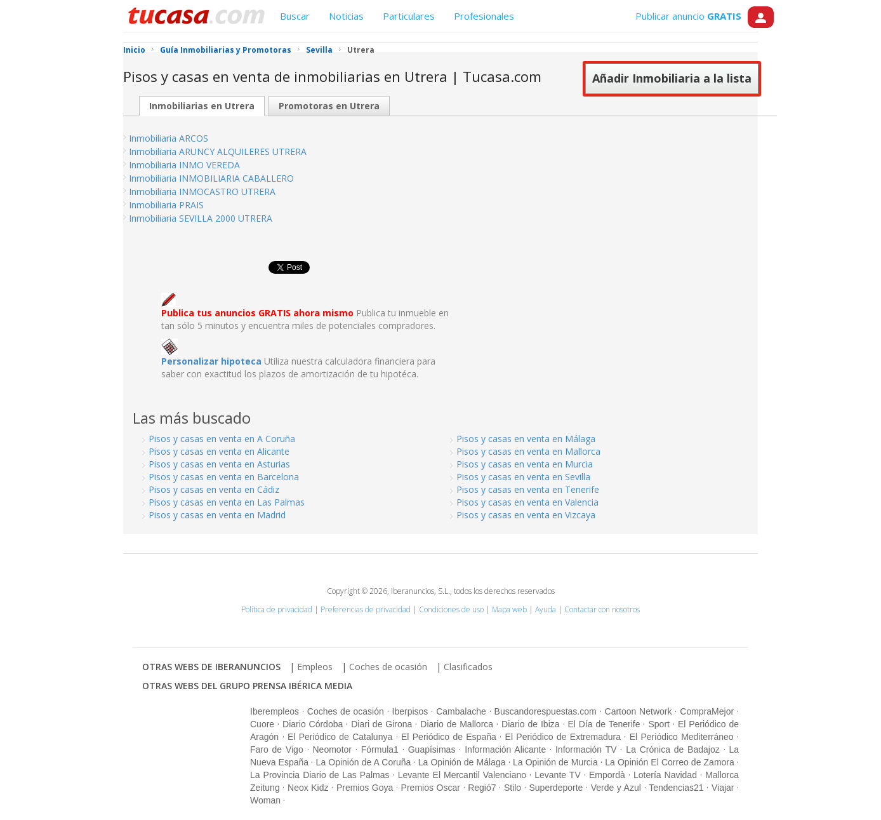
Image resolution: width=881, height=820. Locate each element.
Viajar (723, 788)
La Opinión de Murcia (555, 762)
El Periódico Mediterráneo (682, 737)
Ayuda (545, 609)
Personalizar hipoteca (211, 361)
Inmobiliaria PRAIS (166, 205)
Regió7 (482, 788)
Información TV (586, 749)
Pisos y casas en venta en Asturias (219, 464)
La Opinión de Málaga (462, 762)
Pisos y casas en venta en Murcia (524, 464)
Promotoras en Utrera (329, 106)
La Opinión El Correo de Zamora (669, 762)
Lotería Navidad (665, 775)
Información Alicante (505, 749)
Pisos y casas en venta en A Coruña (222, 439)
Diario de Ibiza (530, 724)
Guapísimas (432, 749)
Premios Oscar (430, 788)
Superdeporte (556, 788)
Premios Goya (364, 788)
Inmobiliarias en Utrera (202, 106)
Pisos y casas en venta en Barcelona (224, 477)
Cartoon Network (638, 711)
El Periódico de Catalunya (340, 737)
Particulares (409, 16)
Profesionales (484, 16)
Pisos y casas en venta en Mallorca (528, 451)
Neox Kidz (308, 788)
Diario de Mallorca (456, 724)
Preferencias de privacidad (366, 609)
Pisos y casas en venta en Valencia (527, 502)
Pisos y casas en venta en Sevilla (523, 477)
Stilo (512, 788)
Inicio (134, 49)
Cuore (262, 724)
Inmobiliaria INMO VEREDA (184, 165)
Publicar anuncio (688, 16)
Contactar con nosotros (602, 609)
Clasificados (468, 667)
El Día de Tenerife (604, 724)
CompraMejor (707, 711)
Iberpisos (410, 711)
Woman (265, 800)
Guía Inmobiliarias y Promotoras (225, 49)
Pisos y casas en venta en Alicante (219, 451)
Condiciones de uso (451, 609)
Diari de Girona (381, 724)
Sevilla (319, 49)
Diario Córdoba (312, 724)
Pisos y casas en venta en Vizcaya (525, 515)
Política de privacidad (276, 609)
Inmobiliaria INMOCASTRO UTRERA (202, 191)
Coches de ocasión (388, 667)
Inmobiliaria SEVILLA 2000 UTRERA (200, 218)
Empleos (315, 667)
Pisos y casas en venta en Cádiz (214, 489)
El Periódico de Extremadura (563, 737)
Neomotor (332, 749)
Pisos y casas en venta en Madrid (217, 515)
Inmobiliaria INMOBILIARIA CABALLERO (211, 178)
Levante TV (557, 775)
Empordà (607, 775)
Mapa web (509, 609)
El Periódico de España (448, 737)
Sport (658, 724)
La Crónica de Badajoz (672, 749)
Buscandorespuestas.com (545, 711)
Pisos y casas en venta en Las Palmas (227, 502)
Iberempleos (274, 711)
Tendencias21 (676, 788)
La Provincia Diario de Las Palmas (320, 775)
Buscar (295, 16)
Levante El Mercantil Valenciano (462, 775)
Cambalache (461, 711)
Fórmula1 (380, 749)
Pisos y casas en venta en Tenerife (527, 489)
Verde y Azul (616, 788)
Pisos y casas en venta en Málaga (525, 439)
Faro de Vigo (276, 749)
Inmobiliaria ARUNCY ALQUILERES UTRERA (218, 151)
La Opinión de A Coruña (363, 762)
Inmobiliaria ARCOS (168, 138)
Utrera (360, 49)
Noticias (346, 16)
